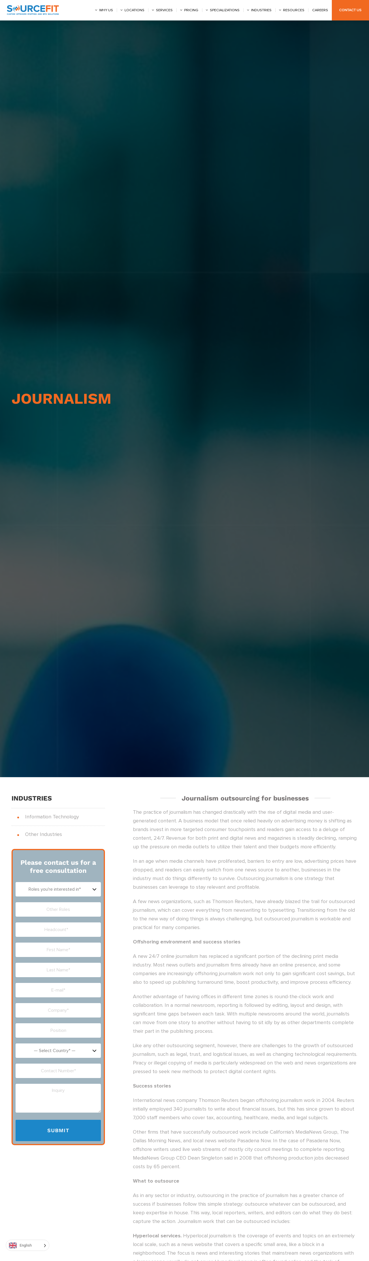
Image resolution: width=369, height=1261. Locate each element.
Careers (320, 10)
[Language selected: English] (27, 1245)
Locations (134, 10)
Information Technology (52, 817)
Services (164, 10)
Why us (106, 10)
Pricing (191, 10)
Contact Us (350, 10)
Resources (293, 10)
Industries (261, 10)
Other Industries (43, 834)
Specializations (225, 10)
